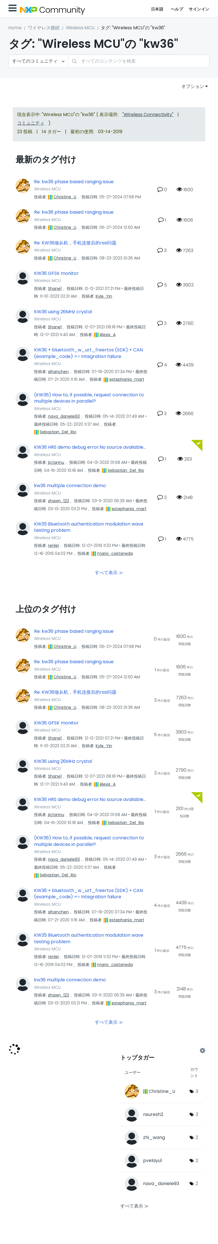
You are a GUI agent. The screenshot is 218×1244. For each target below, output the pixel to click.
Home (15, 27)
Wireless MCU (80, 27)
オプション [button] (192, 86)
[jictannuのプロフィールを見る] (56, 462)
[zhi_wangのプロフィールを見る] (154, 1137)
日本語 (157, 9)
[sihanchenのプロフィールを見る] (58, 371)
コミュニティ (30, 123)
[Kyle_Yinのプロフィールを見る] (104, 296)
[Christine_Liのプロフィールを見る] (65, 197)
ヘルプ (177, 9)
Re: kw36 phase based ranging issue (74, 182)
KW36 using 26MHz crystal (63, 312)
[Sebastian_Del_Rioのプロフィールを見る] (58, 432)
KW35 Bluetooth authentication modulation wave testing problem (88, 527)
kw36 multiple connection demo (70, 486)
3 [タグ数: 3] (197, 1091)
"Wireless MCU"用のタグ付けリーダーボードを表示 (161, 1050)
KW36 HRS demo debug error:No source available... (90, 447)
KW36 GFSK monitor (56, 273)
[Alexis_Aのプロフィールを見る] (108, 334)
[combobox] (138, 61)
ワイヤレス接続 (44, 27)
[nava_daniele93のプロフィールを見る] (64, 416)
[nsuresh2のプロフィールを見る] (153, 1114)
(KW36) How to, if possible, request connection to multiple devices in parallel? (89, 398)
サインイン (199, 9)
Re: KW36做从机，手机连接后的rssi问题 (75, 243)
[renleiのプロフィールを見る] (53, 545)
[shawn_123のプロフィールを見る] (58, 501)
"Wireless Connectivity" (147, 114)
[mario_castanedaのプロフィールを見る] (115, 553)
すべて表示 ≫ (109, 572)
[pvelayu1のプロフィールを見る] (152, 1160)
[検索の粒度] (38, 61)
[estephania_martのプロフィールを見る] (126, 379)
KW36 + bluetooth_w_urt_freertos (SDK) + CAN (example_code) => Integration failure (88, 353)
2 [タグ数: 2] (197, 1137)
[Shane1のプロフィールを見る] (55, 288)
